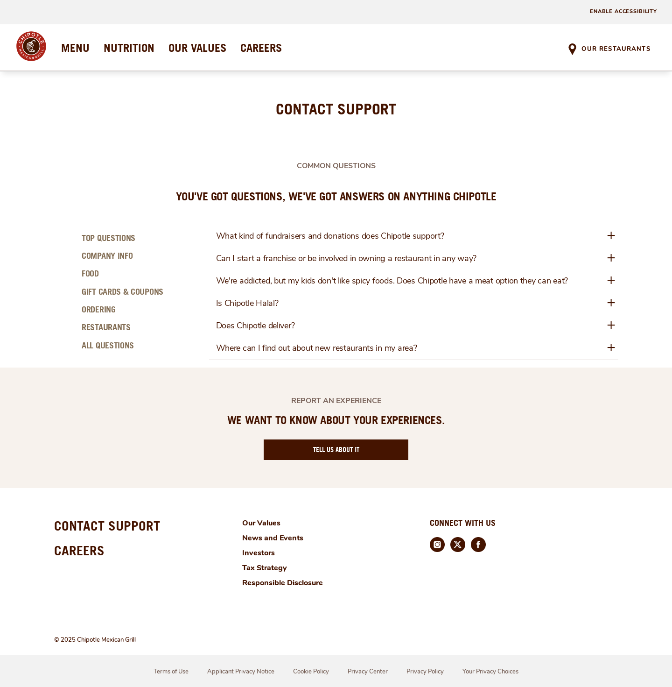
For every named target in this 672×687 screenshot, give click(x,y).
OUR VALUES (197, 47)
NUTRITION (129, 47)
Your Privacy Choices (490, 671)
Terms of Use (171, 671)
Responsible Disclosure (282, 583)
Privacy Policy (425, 671)
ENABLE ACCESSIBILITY (623, 11)
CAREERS (261, 47)
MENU (75, 47)
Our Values (261, 523)
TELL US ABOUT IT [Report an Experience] (336, 449)
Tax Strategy (264, 568)
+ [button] (611, 235)
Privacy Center (368, 671)
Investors (258, 553)
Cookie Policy (311, 671)
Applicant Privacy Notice (240, 671)
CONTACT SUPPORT (107, 525)
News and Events (272, 538)
